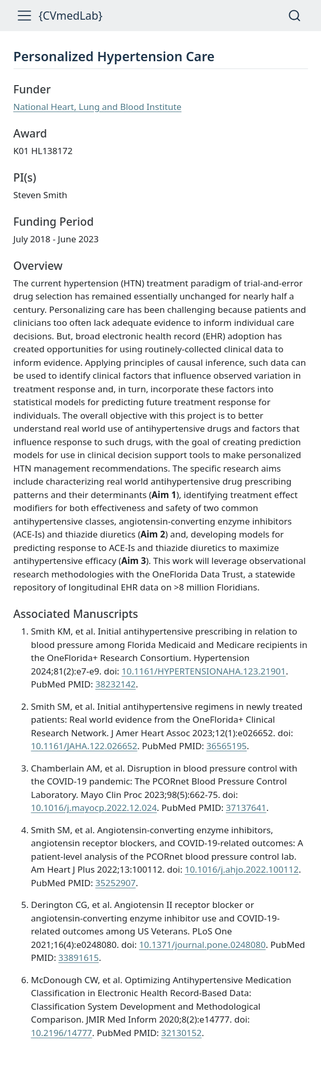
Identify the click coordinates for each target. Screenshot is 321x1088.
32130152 (181, 1033)
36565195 (226, 746)
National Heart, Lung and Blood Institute (98, 107)
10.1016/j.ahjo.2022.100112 (242, 869)
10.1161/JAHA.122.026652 (84, 746)
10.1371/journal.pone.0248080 (202, 945)
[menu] (24, 15)
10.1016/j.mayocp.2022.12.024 (94, 808)
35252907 (115, 883)
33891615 (78, 957)
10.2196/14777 (61, 1033)
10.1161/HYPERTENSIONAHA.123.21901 (204, 671)
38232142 (115, 684)
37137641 (246, 808)
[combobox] (295, 15)
